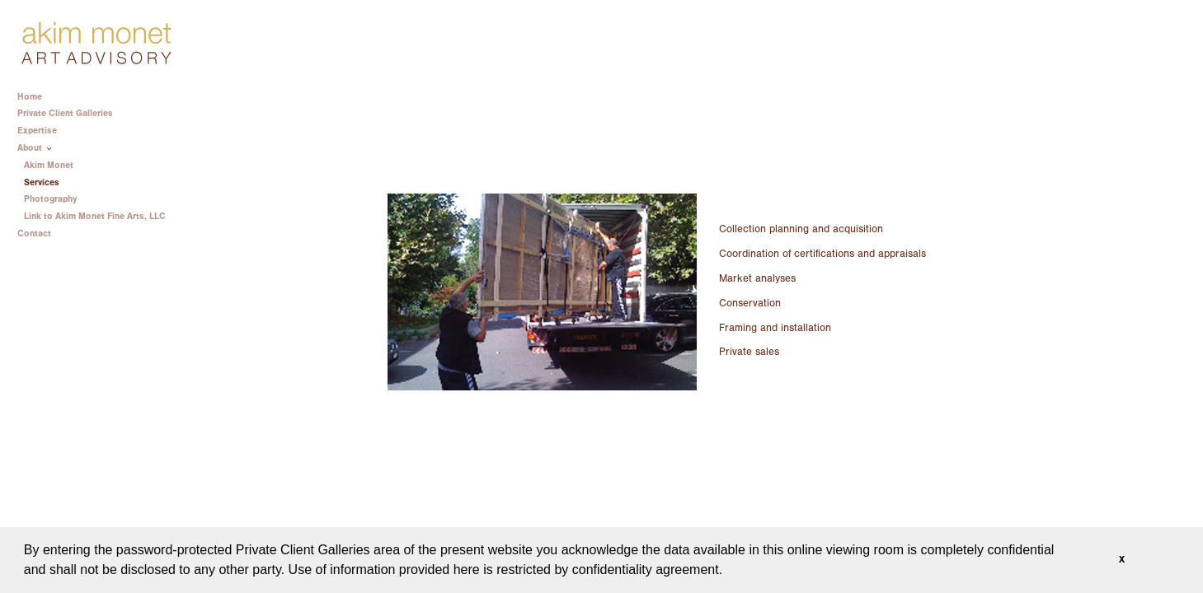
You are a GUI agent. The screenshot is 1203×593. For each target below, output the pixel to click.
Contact (34, 233)
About (35, 147)
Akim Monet (48, 165)
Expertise (42, 130)
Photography (50, 199)
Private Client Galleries (65, 113)
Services (41, 182)
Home (29, 96)
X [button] (1122, 559)
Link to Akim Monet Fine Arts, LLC (95, 216)
